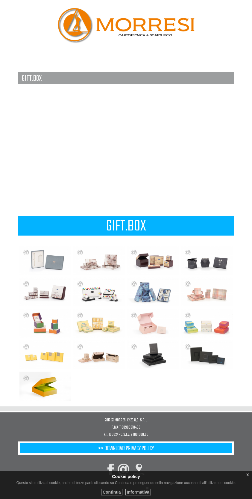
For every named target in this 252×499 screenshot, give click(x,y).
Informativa (138, 492)
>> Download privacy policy (126, 448)
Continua (112, 492)
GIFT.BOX (32, 78)
